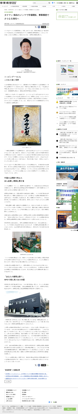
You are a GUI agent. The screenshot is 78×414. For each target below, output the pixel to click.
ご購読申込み (71, 2)
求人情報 (24, 392)
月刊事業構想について (11, 390)
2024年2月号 (45, 23)
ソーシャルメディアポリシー (28, 398)
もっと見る (8, 381)
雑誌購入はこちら (10, 396)
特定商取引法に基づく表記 (28, 400)
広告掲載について (26, 390)
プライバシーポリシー (27, 396)
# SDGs (63, 6)
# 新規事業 (24, 6)
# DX (54, 6)
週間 (73, 97)
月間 (77, 97)
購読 (55, 402)
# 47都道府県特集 (15, 6)
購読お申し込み (9, 392)
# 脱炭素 (44, 6)
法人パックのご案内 (10, 394)
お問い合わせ (9, 400)
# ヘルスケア (5, 6)
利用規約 (24, 394)
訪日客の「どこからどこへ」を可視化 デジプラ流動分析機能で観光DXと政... (26, 373)
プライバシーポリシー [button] (8, 411)
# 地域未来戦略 (34, 6)
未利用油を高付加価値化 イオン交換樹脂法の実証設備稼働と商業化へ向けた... (27, 376)
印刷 (43, 27)
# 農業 (73, 6)
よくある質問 (9, 398)
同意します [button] (69, 409)
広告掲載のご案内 (61, 2)
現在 (68, 97)
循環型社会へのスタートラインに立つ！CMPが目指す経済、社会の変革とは (26, 378)
